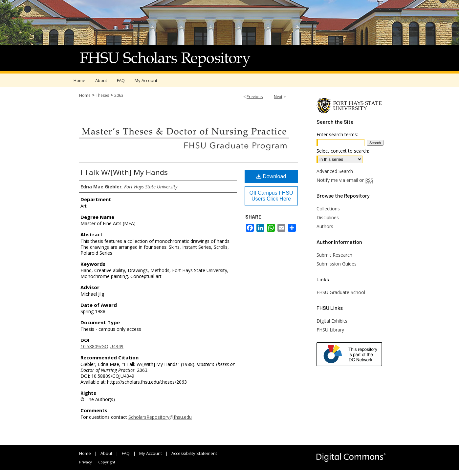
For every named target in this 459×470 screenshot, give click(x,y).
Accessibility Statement (194, 453)
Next (278, 96)
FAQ (126, 453)
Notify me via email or (345, 180)
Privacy (85, 461)
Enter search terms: (337, 134)
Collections (328, 208)
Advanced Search (335, 171)
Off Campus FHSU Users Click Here (271, 196)
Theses (102, 95)
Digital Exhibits (332, 321)
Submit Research (334, 255)
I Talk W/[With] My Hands (124, 172)
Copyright (106, 461)
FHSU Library (330, 330)
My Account (150, 453)
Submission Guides (337, 264)
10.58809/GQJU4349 (101, 346)
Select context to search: (343, 151)
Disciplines (328, 217)
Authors (325, 226)
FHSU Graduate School (341, 292)
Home (85, 95)
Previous (255, 96)
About (106, 453)
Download (271, 176)
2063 (118, 95)
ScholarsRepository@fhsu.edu (160, 417)
